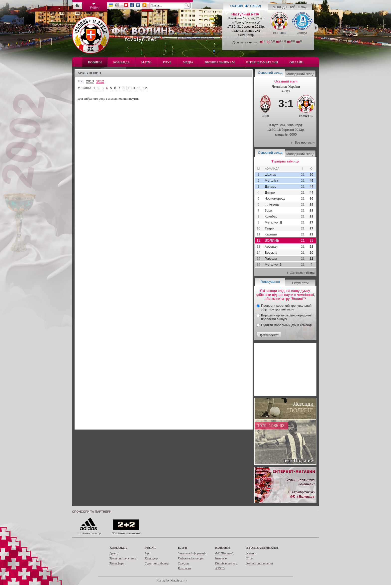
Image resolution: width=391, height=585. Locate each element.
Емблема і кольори (190, 558)
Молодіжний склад (290, 7)
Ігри (148, 553)
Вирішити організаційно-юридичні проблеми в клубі (286, 317)
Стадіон (183, 563)
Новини (95, 62)
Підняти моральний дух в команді (286, 325)
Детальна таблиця (303, 272)
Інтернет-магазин (262, 62)
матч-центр (246, 35)
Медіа (188, 62)
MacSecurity (179, 580)
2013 (90, 81)
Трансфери (116, 563)
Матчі (146, 62)
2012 (100, 81)
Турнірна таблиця (157, 563)
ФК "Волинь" (224, 553)
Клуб (167, 62)
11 (139, 88)
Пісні (250, 558)
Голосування (270, 282)
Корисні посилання (259, 563)
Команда (121, 62)
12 (145, 88)
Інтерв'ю (221, 558)
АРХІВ (220, 568)
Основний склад (245, 6)
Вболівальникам (220, 62)
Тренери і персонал (122, 558)
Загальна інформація (192, 553)
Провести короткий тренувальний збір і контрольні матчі (286, 307)
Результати (300, 283)
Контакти (184, 568)
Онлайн (296, 62)
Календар (151, 558)
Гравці (113, 553)
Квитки (251, 553)
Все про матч (305, 142)
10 (133, 88)
